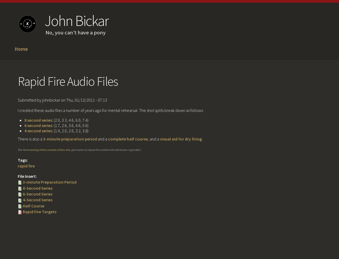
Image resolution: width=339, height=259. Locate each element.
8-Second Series (37, 188)
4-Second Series (37, 199)
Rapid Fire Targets (39, 211)
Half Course (33, 205)
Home (21, 49)
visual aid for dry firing (181, 139)
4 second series (38, 130)
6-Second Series (37, 194)
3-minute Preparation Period (50, 182)
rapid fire (26, 166)
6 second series (38, 125)
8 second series (38, 120)
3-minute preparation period (70, 139)
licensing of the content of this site (48, 150)
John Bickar (76, 20)
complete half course (128, 139)
